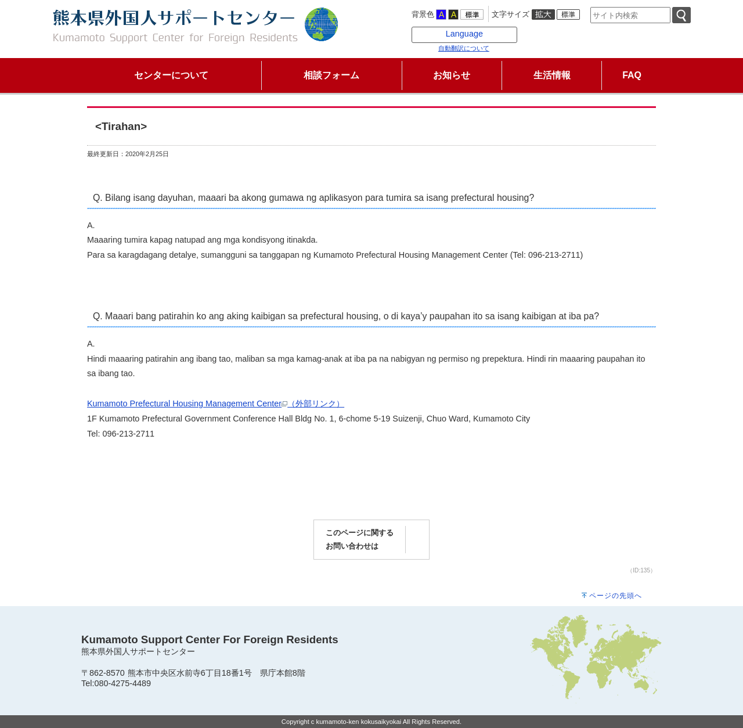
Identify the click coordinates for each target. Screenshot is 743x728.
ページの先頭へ (615, 595)
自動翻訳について (463, 48)
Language (464, 33)
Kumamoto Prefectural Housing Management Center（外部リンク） (215, 403)
